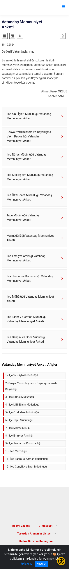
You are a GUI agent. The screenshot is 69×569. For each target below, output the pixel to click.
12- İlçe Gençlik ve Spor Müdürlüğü (26, 466)
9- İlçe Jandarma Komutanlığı (22, 443)
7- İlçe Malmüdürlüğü (17, 428)
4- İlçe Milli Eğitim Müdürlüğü (22, 404)
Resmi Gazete (21, 525)
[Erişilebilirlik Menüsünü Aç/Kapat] (61, 561)
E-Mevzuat (45, 525)
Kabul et (41, 563)
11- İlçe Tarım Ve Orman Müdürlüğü (26, 459)
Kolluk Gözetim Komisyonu (36, 541)
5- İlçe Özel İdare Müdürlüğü (22, 412)
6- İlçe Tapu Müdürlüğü (19, 420)
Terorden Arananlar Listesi (34, 533)
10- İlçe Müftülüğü (16, 451)
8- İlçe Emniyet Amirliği (19, 435)
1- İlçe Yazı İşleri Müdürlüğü (21, 375)
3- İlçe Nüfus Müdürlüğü (19, 397)
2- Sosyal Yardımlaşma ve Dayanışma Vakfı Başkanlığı (31, 386)
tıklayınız (27, 563)
